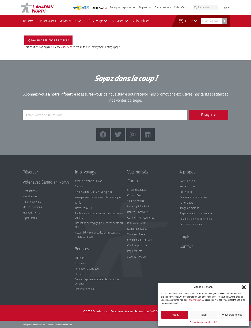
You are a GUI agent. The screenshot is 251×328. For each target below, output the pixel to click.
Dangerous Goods (137, 229)
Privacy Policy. (194, 300)
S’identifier (181, 8)
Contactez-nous (162, 7)
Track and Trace (136, 234)
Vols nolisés (141, 21)
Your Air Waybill (136, 201)
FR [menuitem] (225, 7)
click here (66, 47)
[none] (226, 7)
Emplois (145, 8)
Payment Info (134, 251)
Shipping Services (137, 190)
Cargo (189, 21)
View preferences (232, 314)
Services (120, 21)
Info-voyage (97, 21)
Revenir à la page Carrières (48, 40)
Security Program (136, 256)
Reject (203, 314)
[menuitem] (226, 7)
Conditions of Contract (139, 240)
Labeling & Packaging (139, 206)
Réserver (29, 21)
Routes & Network (137, 212)
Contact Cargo (135, 195)
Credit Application (137, 245)
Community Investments (140, 217)
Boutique (115, 7)
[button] (244, 287)
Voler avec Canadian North (61, 21)
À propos (129, 8)
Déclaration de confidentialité (203, 322)
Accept (175, 314)
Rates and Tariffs (136, 223)
